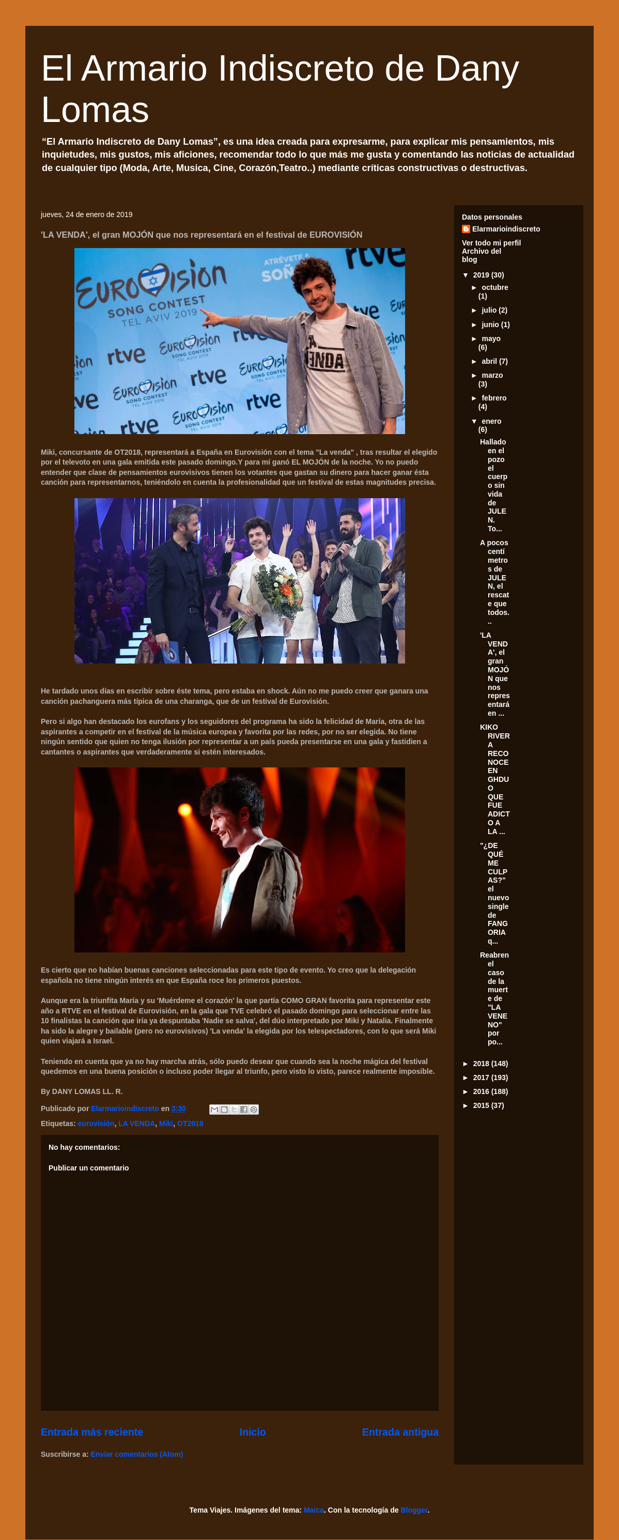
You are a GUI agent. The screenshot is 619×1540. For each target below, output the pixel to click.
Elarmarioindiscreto (506, 229)
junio (491, 324)
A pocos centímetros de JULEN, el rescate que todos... (494, 581)
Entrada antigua (400, 1432)
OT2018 (190, 1123)
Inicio (252, 1432)
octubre (495, 287)
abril (490, 361)
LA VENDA (136, 1123)
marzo (492, 375)
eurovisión (96, 1123)
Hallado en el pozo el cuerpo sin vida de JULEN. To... (493, 485)
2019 (482, 275)
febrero (494, 398)
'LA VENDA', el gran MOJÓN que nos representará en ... (495, 674)
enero (491, 421)
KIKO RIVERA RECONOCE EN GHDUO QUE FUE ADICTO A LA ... (495, 779)
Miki (166, 1123)
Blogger (413, 1510)
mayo (491, 338)
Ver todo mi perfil (491, 243)
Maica (314, 1510)
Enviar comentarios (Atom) (137, 1454)
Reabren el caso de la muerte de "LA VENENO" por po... (494, 998)
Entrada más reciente (92, 1432)
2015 (482, 1105)
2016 (482, 1091)
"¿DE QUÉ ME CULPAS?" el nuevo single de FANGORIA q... (494, 893)
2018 (482, 1063)
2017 (482, 1077)
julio (490, 310)
